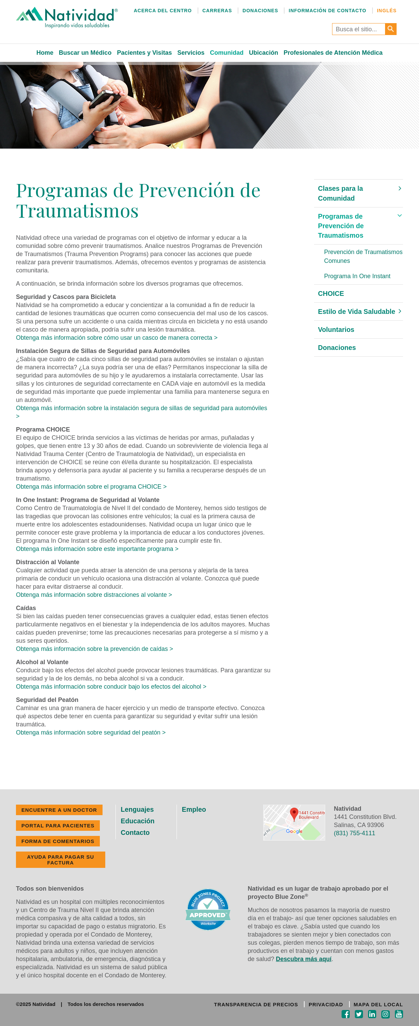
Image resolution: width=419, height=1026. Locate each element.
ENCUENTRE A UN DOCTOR (59, 810)
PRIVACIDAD (325, 1004)
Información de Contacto (327, 10)
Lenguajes (137, 809)
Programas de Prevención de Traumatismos (341, 226)
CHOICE (331, 294)
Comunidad (226, 52)
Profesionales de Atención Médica (333, 52)
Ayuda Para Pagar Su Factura (60, 859)
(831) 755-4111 (355, 833)
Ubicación (263, 52)
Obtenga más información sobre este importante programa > (98, 548)
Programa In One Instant (357, 277)
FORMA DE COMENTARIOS (57, 841)
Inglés (387, 10)
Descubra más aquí (304, 959)
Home (44, 52)
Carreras (217, 10)
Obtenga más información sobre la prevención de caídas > (95, 648)
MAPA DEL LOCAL (378, 1004)
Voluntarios (336, 330)
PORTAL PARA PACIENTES (57, 825)
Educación (138, 821)
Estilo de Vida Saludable (357, 312)
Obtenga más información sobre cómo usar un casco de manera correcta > (117, 337)
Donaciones (260, 10)
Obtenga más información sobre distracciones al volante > (95, 594)
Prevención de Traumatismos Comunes (357, 257)
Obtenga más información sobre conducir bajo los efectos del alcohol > (112, 686)
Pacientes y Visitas (144, 52)
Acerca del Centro (163, 10)
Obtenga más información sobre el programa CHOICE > (92, 486)
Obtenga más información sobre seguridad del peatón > (91, 732)
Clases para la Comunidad (341, 193)
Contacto (135, 832)
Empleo (194, 809)
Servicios (190, 52)
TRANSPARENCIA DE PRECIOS (255, 1004)
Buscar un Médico (85, 52)
